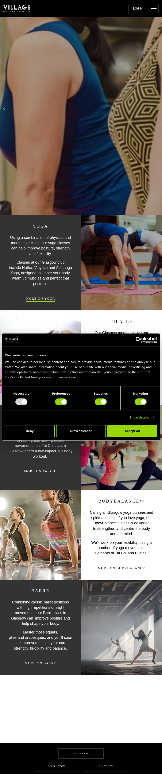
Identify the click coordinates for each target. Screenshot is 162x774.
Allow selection (80, 431)
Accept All (132, 431)
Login (137, 8)
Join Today (105, 766)
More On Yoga (40, 297)
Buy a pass (81, 753)
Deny (30, 431)
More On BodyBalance (121, 566)
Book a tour (57, 766)
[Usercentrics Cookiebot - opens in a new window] (138, 340)
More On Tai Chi (40, 470)
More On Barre (41, 661)
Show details (139, 417)
